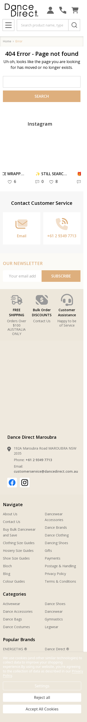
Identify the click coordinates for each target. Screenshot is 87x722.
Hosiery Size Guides (18, 550)
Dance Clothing (57, 535)
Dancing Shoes (56, 543)
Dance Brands (56, 527)
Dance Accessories (18, 611)
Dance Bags (12, 619)
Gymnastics (54, 619)
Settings (42, 686)
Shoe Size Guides (16, 558)
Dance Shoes (55, 603)
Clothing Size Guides (19, 543)
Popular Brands (19, 639)
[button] (41, 308)
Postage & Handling (60, 566)
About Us (10, 514)
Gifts (48, 550)
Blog (6, 573)
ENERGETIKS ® (15, 649)
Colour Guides (14, 581)
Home (7, 41)
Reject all (42, 697)
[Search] (74, 25)
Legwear (51, 627)
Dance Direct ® (57, 649)
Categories (14, 594)
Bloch (7, 566)
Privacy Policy (55, 573)
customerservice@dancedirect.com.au (46, 471)
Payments (52, 558)
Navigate (13, 504)
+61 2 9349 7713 (39, 460)
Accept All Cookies (42, 709)
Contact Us (11, 521)
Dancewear (54, 611)
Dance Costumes (16, 627)
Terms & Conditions (60, 581)
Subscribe (61, 276)
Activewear (11, 603)
